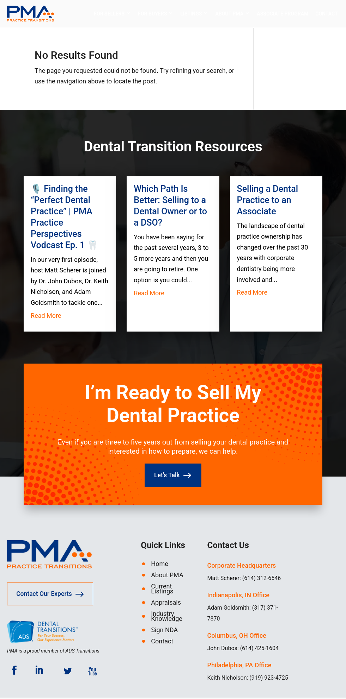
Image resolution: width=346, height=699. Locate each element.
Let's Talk (166, 476)
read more (46, 316)
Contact (326, 14)
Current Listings (162, 591)
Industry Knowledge (166, 618)
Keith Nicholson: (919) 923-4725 (247, 679)
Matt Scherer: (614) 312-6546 (244, 580)
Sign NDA (164, 631)
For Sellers (109, 14)
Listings (191, 14)
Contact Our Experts (45, 596)
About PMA (229, 14)
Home (159, 565)
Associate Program (282, 14)
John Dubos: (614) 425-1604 (243, 650)
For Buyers (152, 14)
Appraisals (166, 604)
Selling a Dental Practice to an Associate (267, 200)
